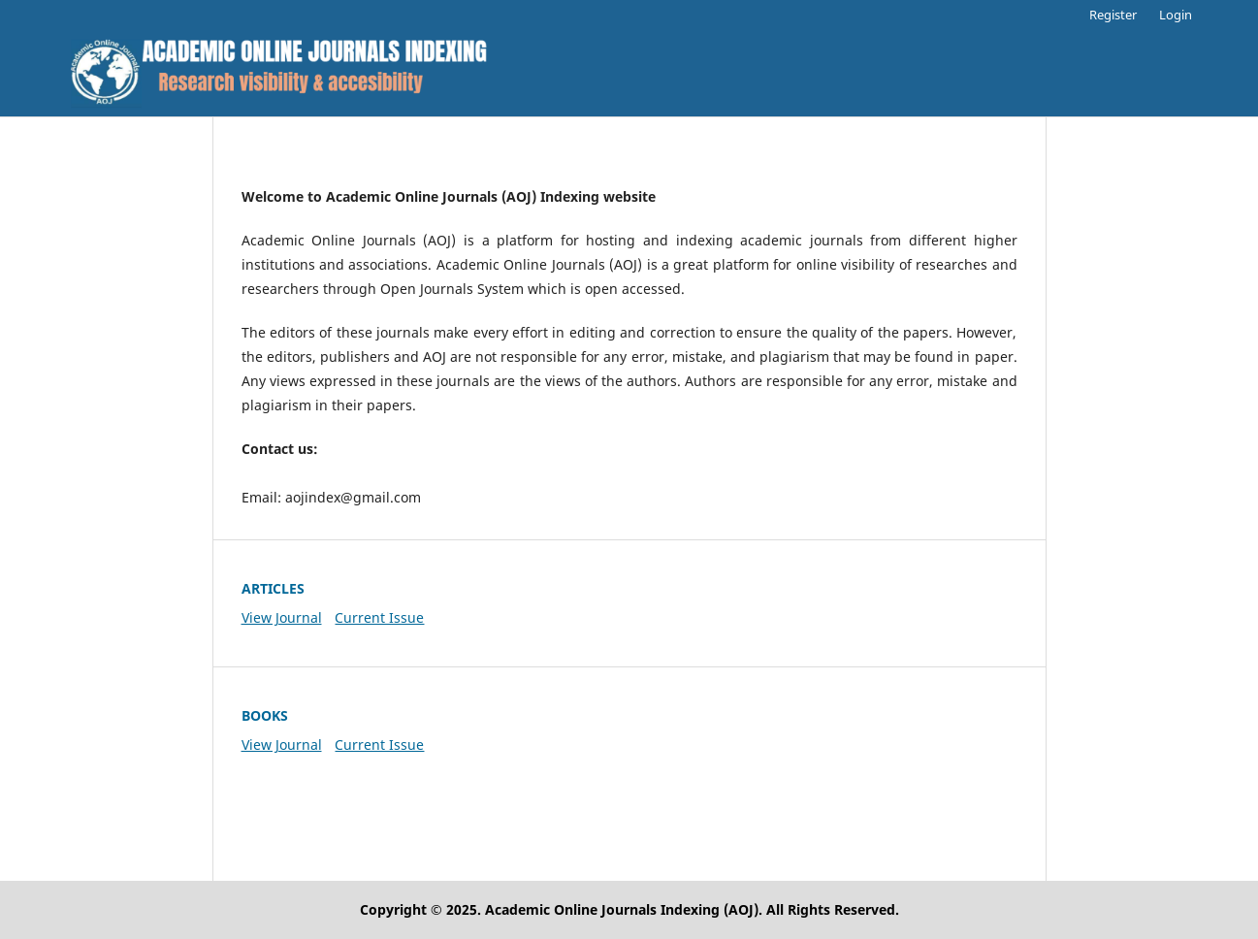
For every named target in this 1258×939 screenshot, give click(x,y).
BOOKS (265, 715)
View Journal (282, 617)
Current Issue (379, 617)
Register (1113, 14)
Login (1175, 14)
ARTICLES (273, 588)
